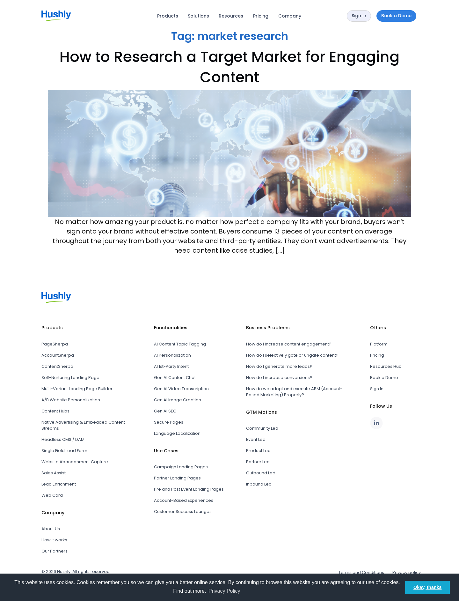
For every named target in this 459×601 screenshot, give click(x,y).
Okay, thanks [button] (427, 587)
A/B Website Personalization (70, 400)
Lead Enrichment (58, 484)
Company (289, 16)
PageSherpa (54, 344)
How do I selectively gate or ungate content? (292, 355)
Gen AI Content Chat (175, 378)
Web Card (52, 495)
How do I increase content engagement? (289, 344)
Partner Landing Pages (177, 478)
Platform (379, 344)
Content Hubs (55, 411)
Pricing (260, 16)
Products (167, 16)
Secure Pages (168, 422)
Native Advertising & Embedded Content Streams (83, 425)
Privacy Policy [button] (224, 591)
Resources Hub (386, 366)
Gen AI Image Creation (177, 400)
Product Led (258, 451)
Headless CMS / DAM (62, 439)
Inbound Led (259, 484)
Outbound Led (260, 473)
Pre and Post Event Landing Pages (189, 489)
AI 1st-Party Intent (171, 366)
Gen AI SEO (165, 411)
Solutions (198, 16)
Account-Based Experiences (183, 500)
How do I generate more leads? (279, 366)
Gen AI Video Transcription (181, 389)
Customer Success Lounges (183, 511)
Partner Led (258, 462)
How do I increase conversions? (279, 378)
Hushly (63, 571)
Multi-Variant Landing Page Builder (77, 389)
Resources (231, 16)
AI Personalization (172, 355)
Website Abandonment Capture (74, 462)
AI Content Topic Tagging (180, 344)
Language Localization (177, 433)
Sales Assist (53, 473)
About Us (50, 529)
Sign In (376, 389)
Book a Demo (384, 378)
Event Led (256, 439)
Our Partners (54, 551)
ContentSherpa (57, 366)
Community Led (262, 428)
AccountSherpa (57, 355)
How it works (54, 540)
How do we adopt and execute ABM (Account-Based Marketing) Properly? (294, 392)
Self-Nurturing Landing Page (70, 378)
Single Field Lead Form (64, 451)
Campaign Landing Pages (181, 467)
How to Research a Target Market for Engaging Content (229, 67)
